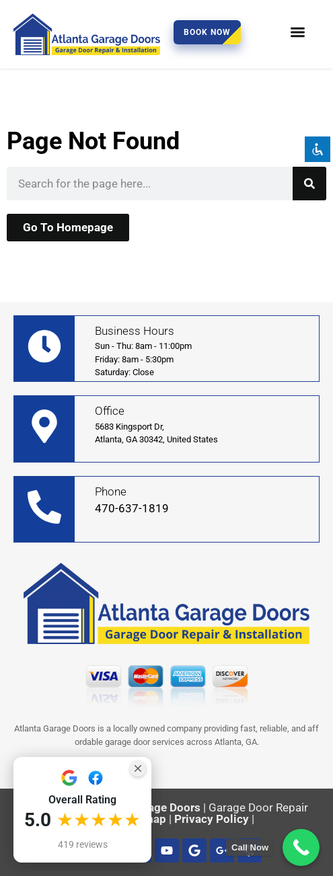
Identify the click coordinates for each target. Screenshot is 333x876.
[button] (298, 32)
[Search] (309, 183)
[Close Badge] (138, 768)
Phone (110, 491)
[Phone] (44, 507)
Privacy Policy (211, 819)
